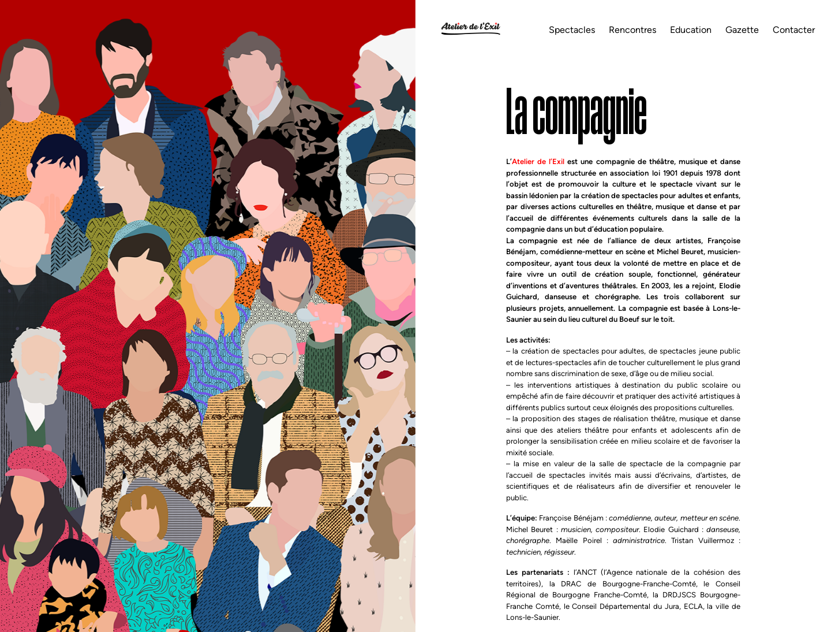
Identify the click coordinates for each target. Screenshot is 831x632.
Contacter (794, 29)
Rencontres (632, 29)
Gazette (742, 29)
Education (691, 29)
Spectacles (572, 29)
